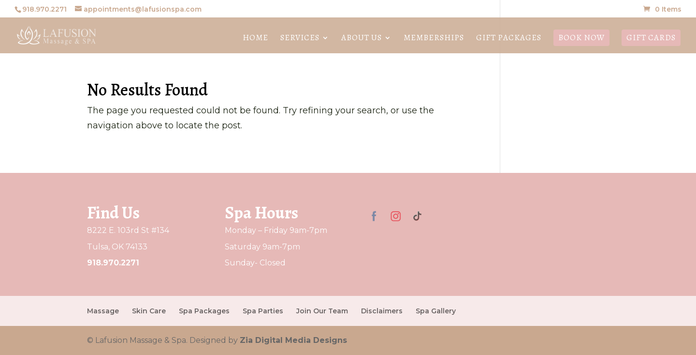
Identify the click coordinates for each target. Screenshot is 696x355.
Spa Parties (263, 311)
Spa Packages (204, 311)
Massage (103, 311)
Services (299, 38)
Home (255, 38)
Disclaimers (382, 311)
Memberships (434, 38)
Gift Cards (651, 37)
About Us (361, 38)
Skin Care (149, 311)
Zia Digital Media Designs (293, 340)
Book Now (581, 37)
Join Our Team (322, 311)
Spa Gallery (436, 311)
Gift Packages (508, 38)
